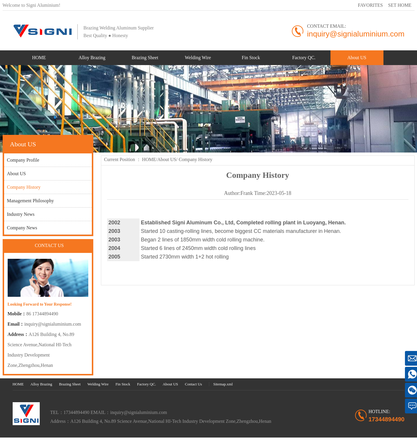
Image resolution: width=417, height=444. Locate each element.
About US (166, 159)
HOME (149, 159)
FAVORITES (370, 5)
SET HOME (399, 5)
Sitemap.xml (223, 384)
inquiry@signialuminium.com (52, 324)
